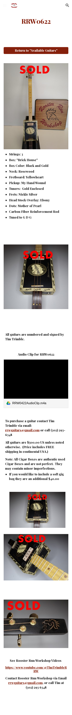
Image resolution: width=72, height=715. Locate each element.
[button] (4, 5)
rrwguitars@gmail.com (22, 430)
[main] (36, 21)
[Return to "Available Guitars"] (36, 50)
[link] (36, 383)
